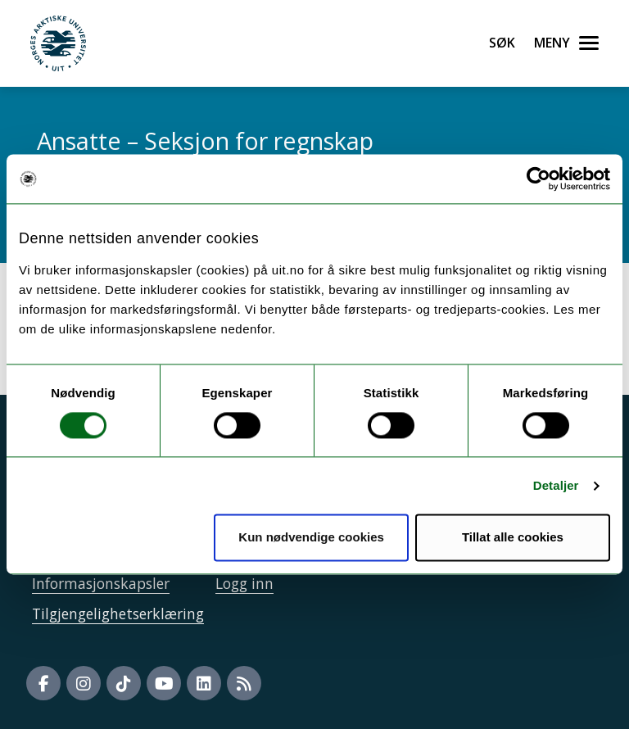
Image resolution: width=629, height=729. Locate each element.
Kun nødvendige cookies (311, 538)
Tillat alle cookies (512, 538)
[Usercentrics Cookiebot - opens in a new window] (538, 178)
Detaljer (556, 485)
